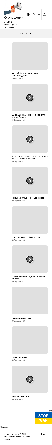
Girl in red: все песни (21, 396)
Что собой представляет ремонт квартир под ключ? (26, 74)
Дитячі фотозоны (19, 357)
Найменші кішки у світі (22, 318)
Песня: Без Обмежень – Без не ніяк (28, 198)
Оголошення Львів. (12, 437)
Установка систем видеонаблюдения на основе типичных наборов (30, 157)
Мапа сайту (5, 427)
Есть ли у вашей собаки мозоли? (26, 237)
